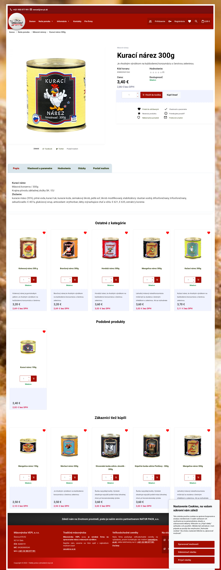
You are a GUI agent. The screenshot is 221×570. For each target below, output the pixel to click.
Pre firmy (115, 546)
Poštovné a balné (176, 118)
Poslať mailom (101, 168)
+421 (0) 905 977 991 (26, 551)
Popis (16, 168)
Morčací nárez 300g (69, 466)
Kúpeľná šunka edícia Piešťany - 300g (152, 466)
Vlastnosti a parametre (39, 168)
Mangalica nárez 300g (152, 268)
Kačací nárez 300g (193, 268)
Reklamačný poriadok (150, 118)
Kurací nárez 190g (28, 367)
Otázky (82, 168)
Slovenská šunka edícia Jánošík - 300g (110, 467)
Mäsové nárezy (123, 48)
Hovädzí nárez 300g (110, 268)
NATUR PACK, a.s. (149, 519)
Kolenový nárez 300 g (28, 268)
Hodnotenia (64, 168)
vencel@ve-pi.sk (69, 549)
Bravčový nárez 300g (69, 268)
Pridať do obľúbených (150, 109)
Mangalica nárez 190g (28, 466)
